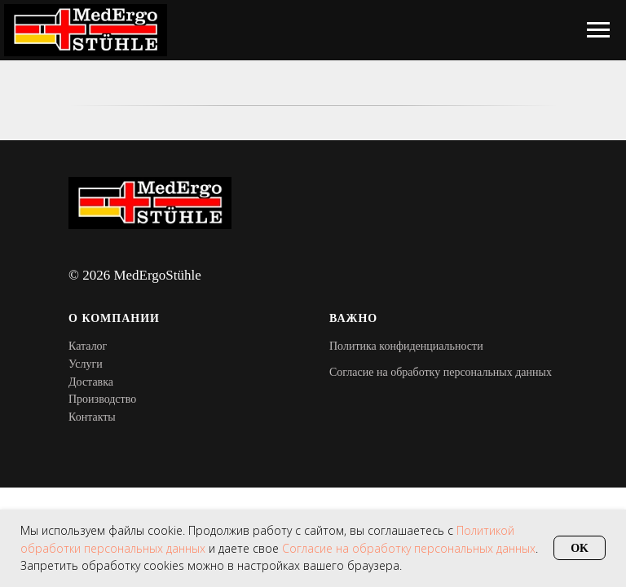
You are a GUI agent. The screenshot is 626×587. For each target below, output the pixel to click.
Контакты (92, 417)
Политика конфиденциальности (406, 346)
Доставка (90, 382)
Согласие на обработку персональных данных (440, 372)
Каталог (87, 346)
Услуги (85, 364)
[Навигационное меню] (598, 30)
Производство (102, 399)
